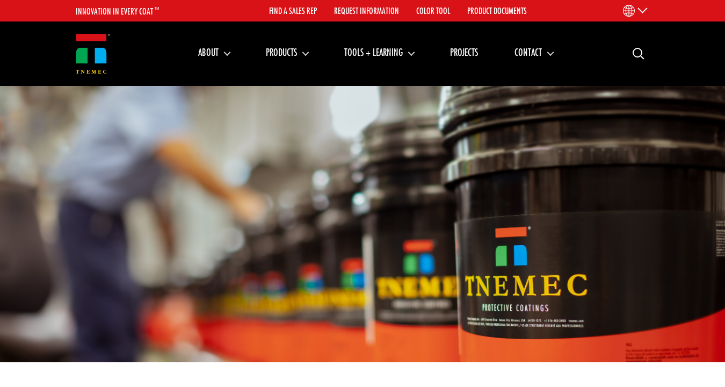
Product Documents (497, 10)
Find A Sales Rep (293, 10)
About (208, 52)
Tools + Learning (373, 52)
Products (281, 52)
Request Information (366, 10)
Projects (464, 52)
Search (634, 53)
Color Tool (433, 10)
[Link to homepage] (93, 54)
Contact (528, 52)
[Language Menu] (634, 10)
